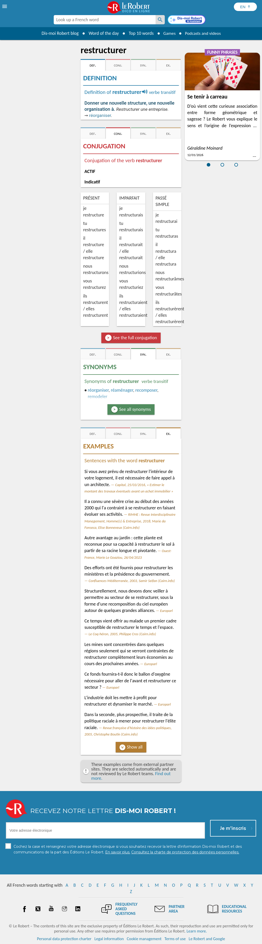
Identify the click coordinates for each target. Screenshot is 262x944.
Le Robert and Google (207, 938)
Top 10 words (139, 33)
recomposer (146, 390)
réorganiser (100, 115)
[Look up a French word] (160, 19)
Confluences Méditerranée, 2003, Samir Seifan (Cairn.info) (132, 580)
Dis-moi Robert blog (58, 33)
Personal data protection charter (64, 938)
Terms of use (175, 938)
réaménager (122, 390)
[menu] (5, 6)
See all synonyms (135, 409)
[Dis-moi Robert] (186, 20)
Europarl (166, 610)
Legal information (109, 938)
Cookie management (144, 938)
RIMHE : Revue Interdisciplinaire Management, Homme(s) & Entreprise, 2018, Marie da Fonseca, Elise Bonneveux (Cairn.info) (130, 521)
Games (168, 33)
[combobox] (105, 19)
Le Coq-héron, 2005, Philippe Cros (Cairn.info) (122, 634)
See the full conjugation (135, 338)
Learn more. (197, 931)
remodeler (97, 396)
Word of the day (102, 33)
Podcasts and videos (203, 33)
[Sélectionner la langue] (245, 7)
